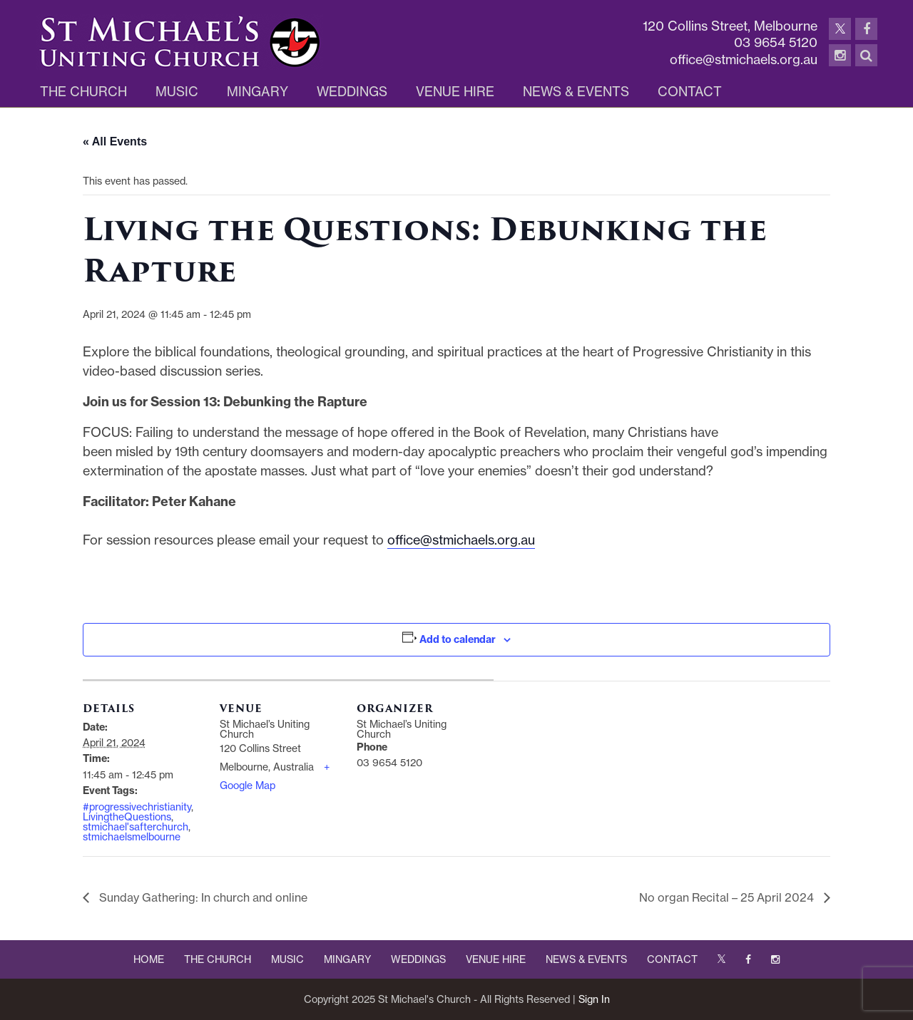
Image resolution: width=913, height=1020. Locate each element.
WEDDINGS (418, 959)
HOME (148, 959)
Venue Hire (455, 91)
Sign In (594, 999)
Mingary (257, 91)
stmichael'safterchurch (135, 826)
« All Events (115, 141)
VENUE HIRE (496, 959)
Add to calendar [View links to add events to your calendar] (457, 639)
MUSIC (287, 959)
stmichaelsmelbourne (131, 836)
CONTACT (672, 959)
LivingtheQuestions (127, 816)
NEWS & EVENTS (586, 959)
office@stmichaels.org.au (461, 540)
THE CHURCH (217, 959)
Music (176, 91)
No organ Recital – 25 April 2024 (728, 897)
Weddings (352, 91)
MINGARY (347, 959)
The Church (83, 91)
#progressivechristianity (137, 806)
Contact (690, 91)
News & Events (576, 91)
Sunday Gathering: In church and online (201, 897)
